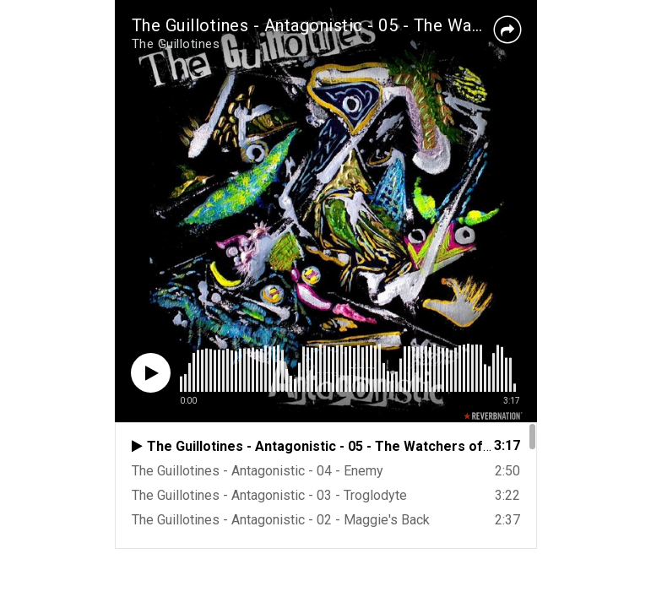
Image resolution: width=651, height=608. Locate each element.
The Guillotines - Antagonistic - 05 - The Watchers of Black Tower (389, 25)
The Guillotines (176, 44)
